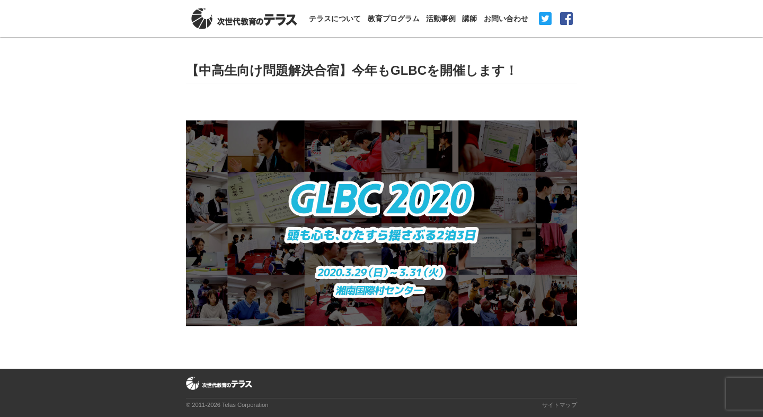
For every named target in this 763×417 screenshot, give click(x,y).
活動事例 (441, 18)
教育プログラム (394, 18)
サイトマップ (559, 405)
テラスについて (335, 18)
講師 (469, 18)
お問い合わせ (506, 18)
